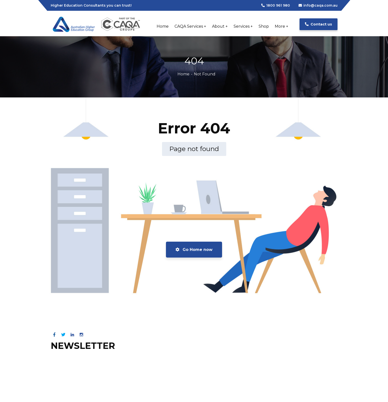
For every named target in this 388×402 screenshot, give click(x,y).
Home (183, 74)
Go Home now (194, 249)
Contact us (318, 24)
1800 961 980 (275, 5)
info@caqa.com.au (318, 5)
